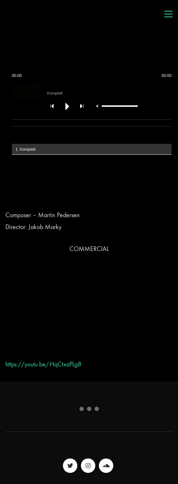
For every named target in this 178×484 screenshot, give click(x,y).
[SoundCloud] (106, 465)
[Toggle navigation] (168, 14)
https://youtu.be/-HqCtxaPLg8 (43, 364)
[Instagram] (88, 465)
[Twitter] (70, 465)
